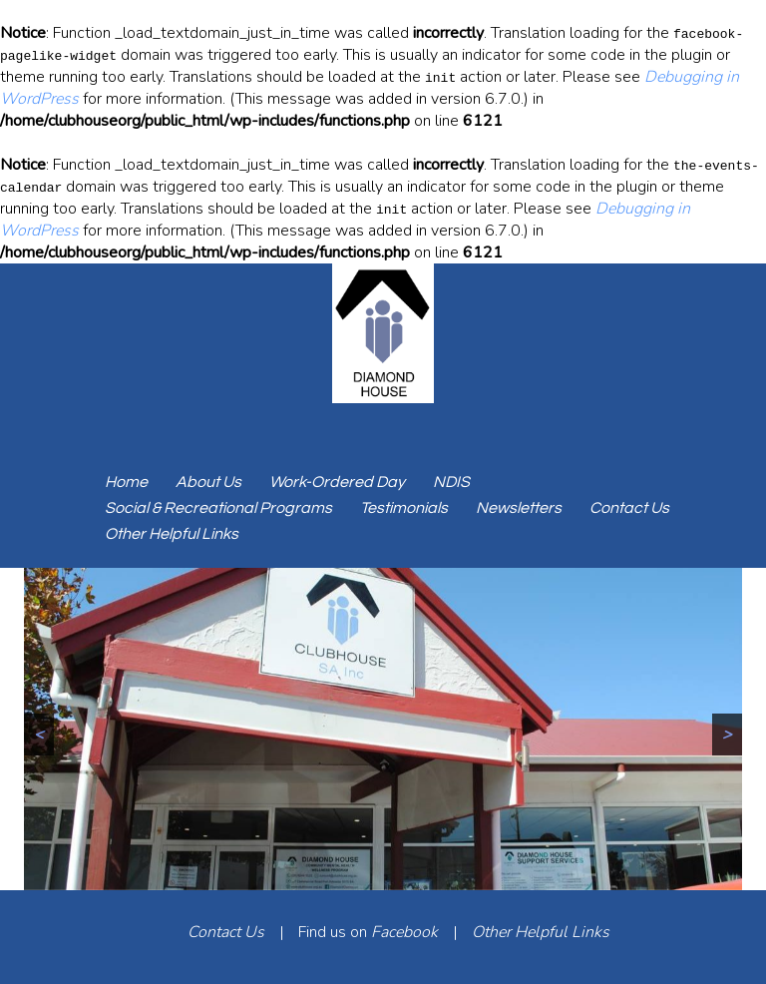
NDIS (451, 482)
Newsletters (519, 508)
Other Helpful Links (171, 534)
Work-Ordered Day (337, 482)
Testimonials (404, 508)
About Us (208, 482)
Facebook (404, 932)
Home (126, 482)
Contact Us (629, 508)
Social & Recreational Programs (218, 508)
